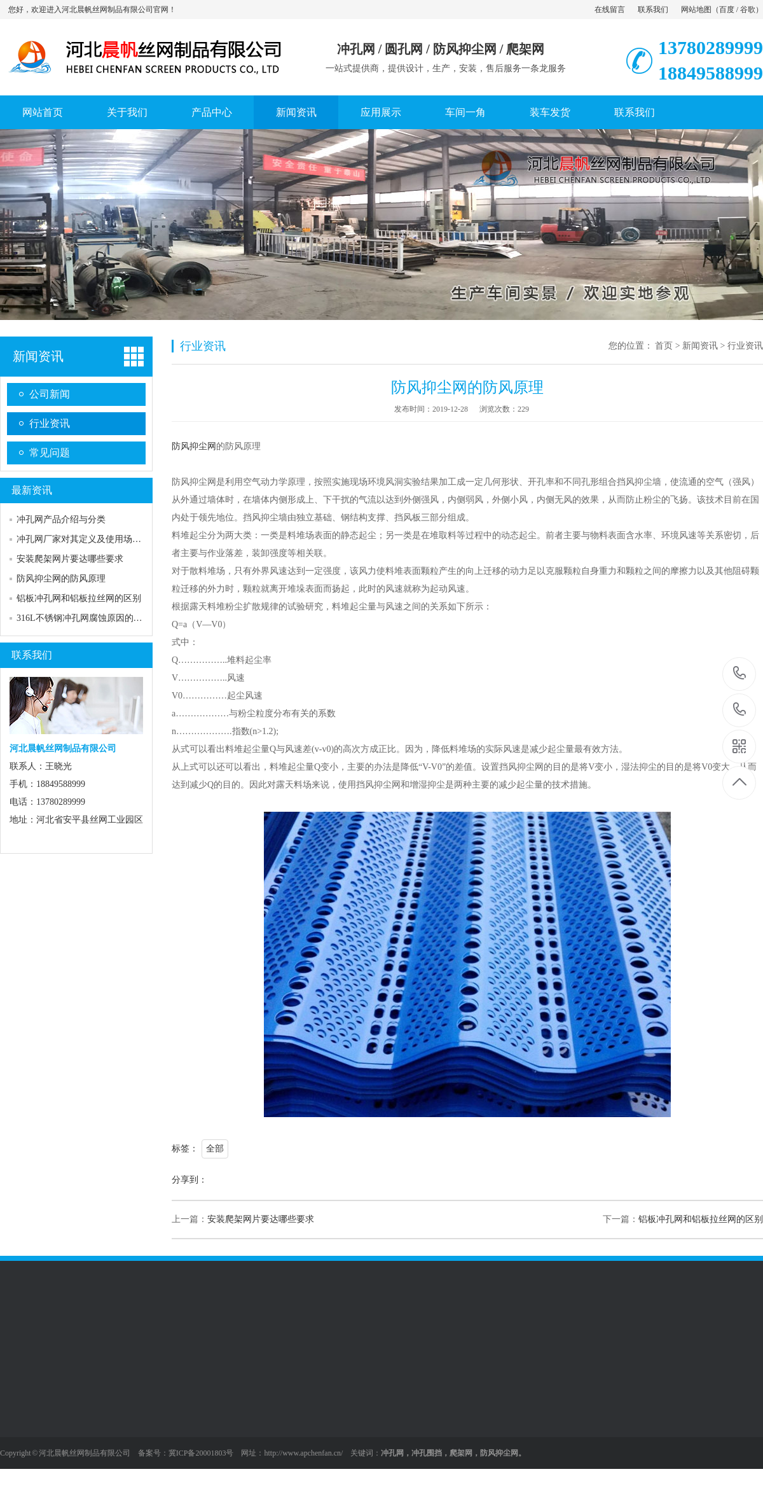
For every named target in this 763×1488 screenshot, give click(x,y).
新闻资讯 (296, 112)
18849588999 (740, 709)
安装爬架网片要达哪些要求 (70, 559)
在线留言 (610, 9)
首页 (664, 346)
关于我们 (127, 112)
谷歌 (747, 9)
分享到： (189, 1180)
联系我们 (653, 9)
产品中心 (211, 112)
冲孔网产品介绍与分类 (61, 519)
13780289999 (740, 673)
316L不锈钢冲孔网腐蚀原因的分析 (84, 618)
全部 (215, 1148)
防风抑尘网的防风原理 (61, 578)
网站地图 (696, 9)
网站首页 (42, 112)
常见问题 (49, 452)
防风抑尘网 (194, 446)
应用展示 (381, 112)
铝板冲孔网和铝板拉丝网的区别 (79, 598)
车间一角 (465, 112)
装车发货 (550, 112)
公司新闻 (49, 394)
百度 (726, 9)
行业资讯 (49, 423)
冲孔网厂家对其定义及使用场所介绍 (88, 539)
